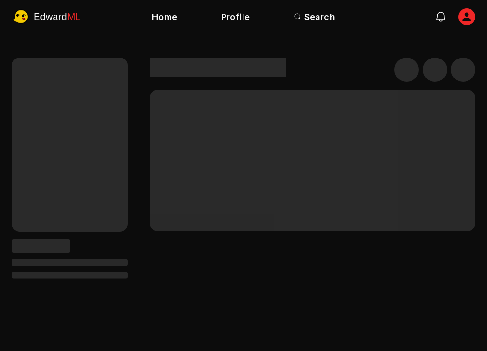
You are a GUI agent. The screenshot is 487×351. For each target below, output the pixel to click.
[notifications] (440, 16)
